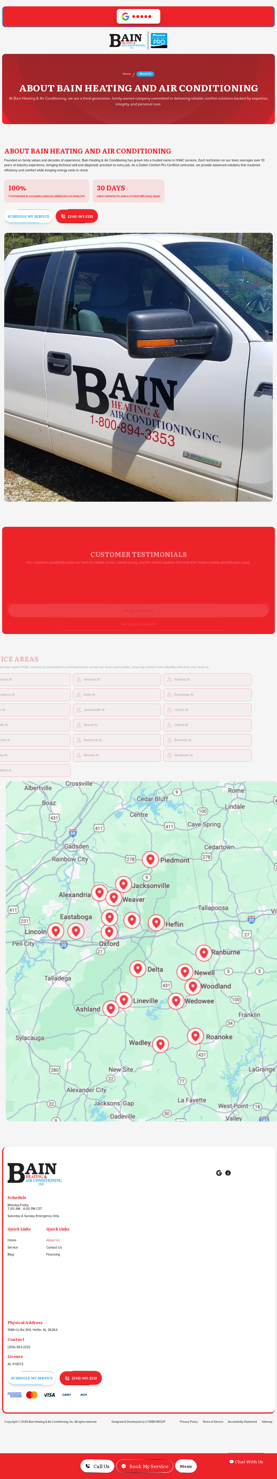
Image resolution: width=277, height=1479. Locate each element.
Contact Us (54, 1248)
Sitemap (267, 1422)
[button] (186, 1466)
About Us (53, 1240)
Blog (11, 1254)
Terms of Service (213, 1422)
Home (127, 74)
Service (13, 1248)
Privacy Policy (189, 1422)
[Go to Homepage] (127, 40)
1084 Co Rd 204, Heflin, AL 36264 (32, 1330)
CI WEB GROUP (155, 1422)
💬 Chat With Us (246, 1461)
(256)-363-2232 (19, 1347)
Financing (53, 1254)
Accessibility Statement (242, 1422)
